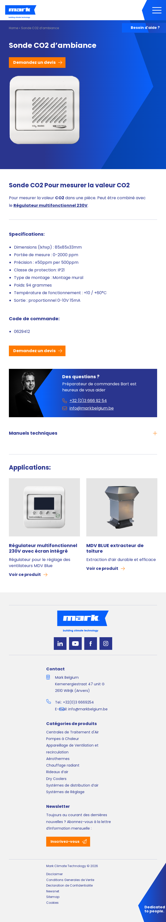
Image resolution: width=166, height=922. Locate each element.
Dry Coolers (56, 778)
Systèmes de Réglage (65, 791)
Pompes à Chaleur (62, 738)
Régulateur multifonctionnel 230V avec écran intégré (43, 548)
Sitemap (52, 897)
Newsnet (52, 891)
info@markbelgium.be (88, 709)
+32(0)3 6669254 (78, 702)
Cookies (52, 902)
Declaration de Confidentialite (69, 885)
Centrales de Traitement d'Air (72, 732)
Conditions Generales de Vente (70, 880)
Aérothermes (58, 758)
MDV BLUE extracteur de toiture (115, 548)
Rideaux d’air (57, 771)
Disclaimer (54, 874)
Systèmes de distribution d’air (72, 785)
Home (13, 28)
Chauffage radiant (62, 765)
